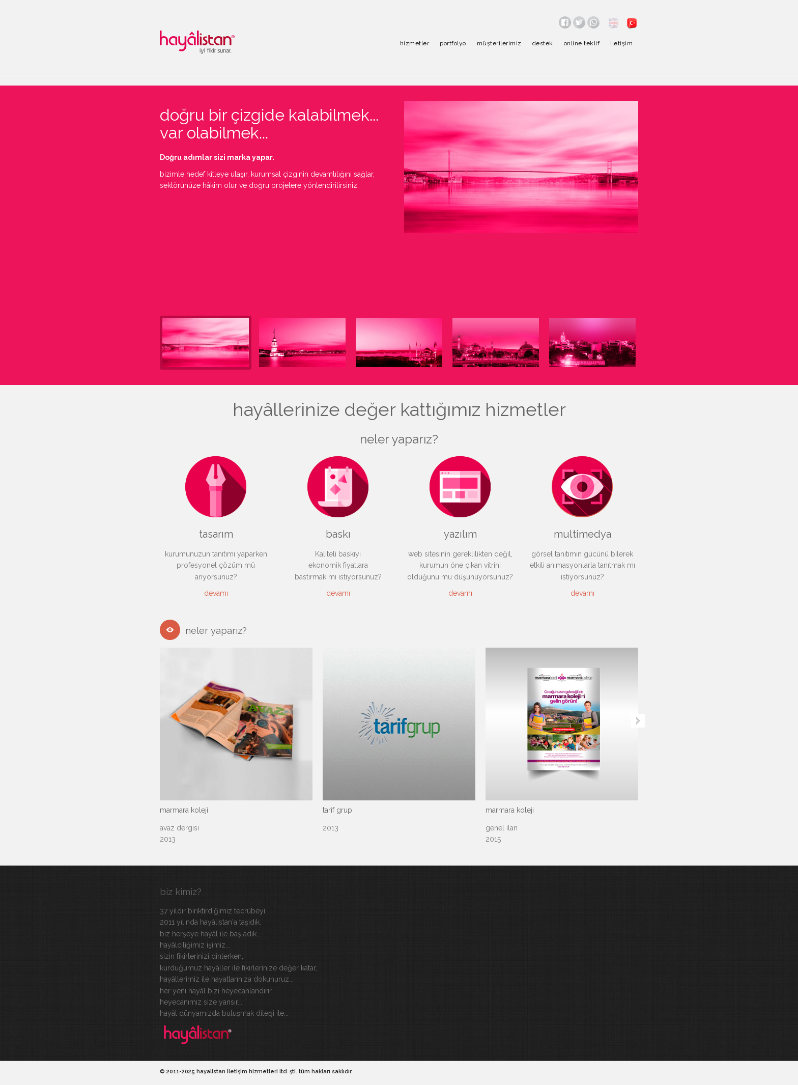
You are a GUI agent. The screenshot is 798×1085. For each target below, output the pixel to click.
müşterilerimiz (499, 43)
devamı (216, 593)
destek (542, 43)
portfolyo (453, 43)
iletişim (621, 43)
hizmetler (415, 43)
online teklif (582, 43)
